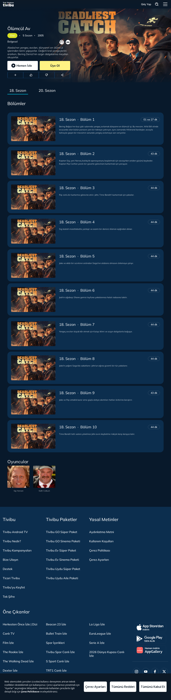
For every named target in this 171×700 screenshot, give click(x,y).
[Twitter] (164, 671)
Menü (165, 4)
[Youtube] (145, 671)
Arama (157, 4)
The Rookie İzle (13, 652)
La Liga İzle (97, 624)
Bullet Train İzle (56, 633)
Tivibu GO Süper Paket (61, 532)
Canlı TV (8, 633)
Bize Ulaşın (10, 559)
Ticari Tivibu (11, 578)
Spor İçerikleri (55, 643)
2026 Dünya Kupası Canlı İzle (106, 654)
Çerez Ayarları (99, 559)
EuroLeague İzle (100, 633)
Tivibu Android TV (15, 532)
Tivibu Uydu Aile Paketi (62, 578)
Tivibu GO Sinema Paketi (63, 541)
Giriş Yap (146, 4)
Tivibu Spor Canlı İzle (60, 652)
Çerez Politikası (99, 550)
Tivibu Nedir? (12, 541)
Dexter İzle (10, 670)
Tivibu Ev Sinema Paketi (62, 559)
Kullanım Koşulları (101, 541)
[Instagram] (136, 671)
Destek (7, 569)
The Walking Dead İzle (18, 661)
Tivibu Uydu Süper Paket (63, 569)
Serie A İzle (97, 643)
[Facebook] (155, 671)
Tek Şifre (9, 596)
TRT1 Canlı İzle (56, 670)
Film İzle (8, 643)
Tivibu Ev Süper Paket (61, 550)
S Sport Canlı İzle (57, 661)
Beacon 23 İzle (56, 624)
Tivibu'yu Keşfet (14, 587)
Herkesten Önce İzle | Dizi (20, 624)
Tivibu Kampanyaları (17, 550)
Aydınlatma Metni (101, 532)
